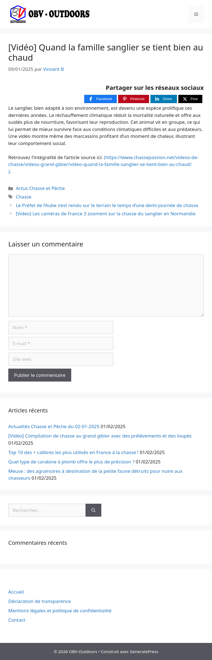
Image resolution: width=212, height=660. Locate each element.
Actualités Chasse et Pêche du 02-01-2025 (53, 426)
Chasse (23, 197)
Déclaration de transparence (39, 601)
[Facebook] (100, 99)
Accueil (16, 592)
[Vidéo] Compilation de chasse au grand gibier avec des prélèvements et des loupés (100, 436)
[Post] (190, 99)
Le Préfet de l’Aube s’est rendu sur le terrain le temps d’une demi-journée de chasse (107, 205)
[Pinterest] (133, 99)
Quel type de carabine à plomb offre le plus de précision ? (71, 461)
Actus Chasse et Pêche (40, 188)
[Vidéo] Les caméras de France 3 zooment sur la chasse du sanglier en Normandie (105, 213)
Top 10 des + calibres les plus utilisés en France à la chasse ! (73, 452)
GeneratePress (144, 651)
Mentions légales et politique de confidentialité (60, 610)
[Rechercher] (93, 510)
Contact (16, 620)
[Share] (164, 99)
